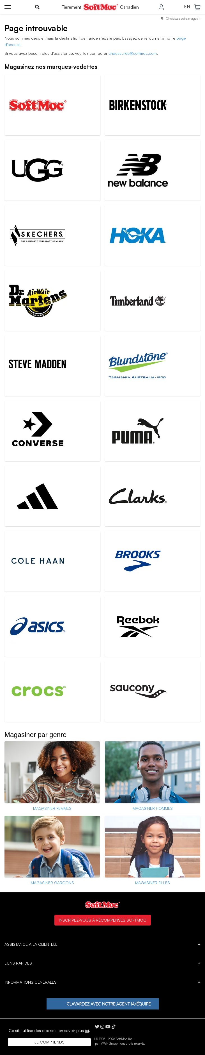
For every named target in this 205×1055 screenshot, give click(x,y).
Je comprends (49, 1042)
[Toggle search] (37, 7)
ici (87, 1030)
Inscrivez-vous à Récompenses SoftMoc (102, 919)
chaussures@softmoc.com (133, 53)
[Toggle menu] (7, 7)
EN (187, 6)
